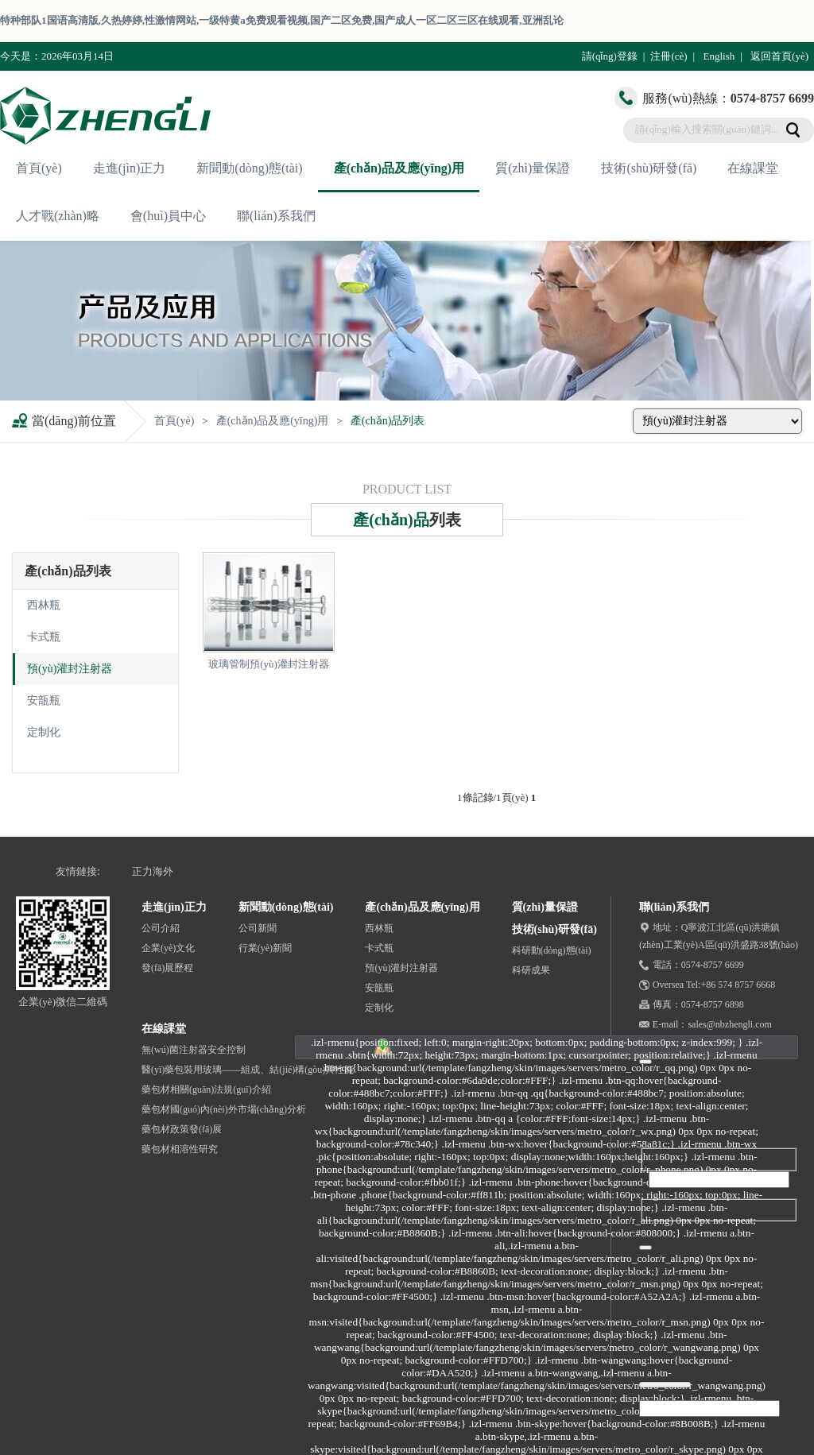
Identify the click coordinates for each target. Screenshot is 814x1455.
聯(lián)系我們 (276, 216)
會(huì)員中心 (168, 216)
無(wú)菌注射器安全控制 (193, 1049)
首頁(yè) (39, 168)
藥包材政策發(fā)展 (181, 1129)
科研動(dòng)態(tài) (551, 950)
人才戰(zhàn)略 (57, 216)
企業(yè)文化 (168, 948)
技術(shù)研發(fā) (648, 168)
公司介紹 (160, 928)
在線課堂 (752, 168)
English (719, 56)
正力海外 (152, 871)
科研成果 (531, 970)
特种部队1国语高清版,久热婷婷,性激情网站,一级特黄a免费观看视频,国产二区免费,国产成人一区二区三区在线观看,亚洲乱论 (282, 20)
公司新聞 (257, 928)
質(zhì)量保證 (532, 168)
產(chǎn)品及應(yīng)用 (399, 168)
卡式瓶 (43, 637)
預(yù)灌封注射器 (69, 669)
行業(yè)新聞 (265, 948)
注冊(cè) (668, 56)
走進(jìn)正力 (129, 168)
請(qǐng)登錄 (610, 56)
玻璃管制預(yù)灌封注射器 (268, 664)
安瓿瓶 (43, 700)
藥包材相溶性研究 (179, 1149)
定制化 (43, 732)
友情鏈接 (76, 871)
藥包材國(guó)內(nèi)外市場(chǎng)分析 (223, 1109)
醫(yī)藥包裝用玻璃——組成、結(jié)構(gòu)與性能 (247, 1069)
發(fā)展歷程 (167, 967)
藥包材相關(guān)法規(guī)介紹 (206, 1089)
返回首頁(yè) (779, 56)
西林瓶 (43, 605)
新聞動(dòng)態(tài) (249, 168)
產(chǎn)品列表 (388, 421)
